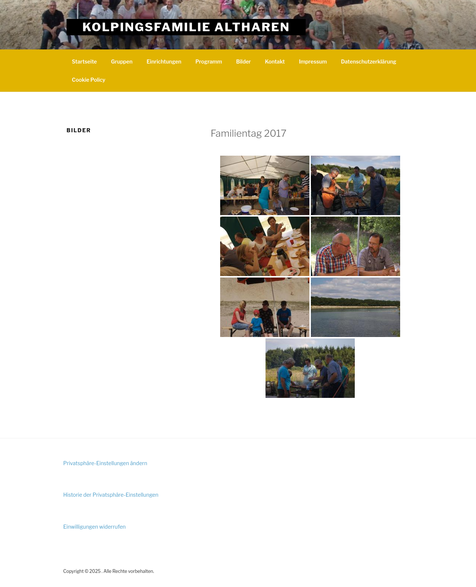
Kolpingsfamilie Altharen (186, 27)
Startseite (84, 61)
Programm (208, 61)
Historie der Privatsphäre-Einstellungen (110, 495)
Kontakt (275, 61)
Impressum (313, 61)
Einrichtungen (164, 61)
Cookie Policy (88, 80)
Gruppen (121, 61)
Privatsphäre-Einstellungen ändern (105, 463)
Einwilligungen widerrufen (94, 526)
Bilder (243, 61)
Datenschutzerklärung (368, 61)
